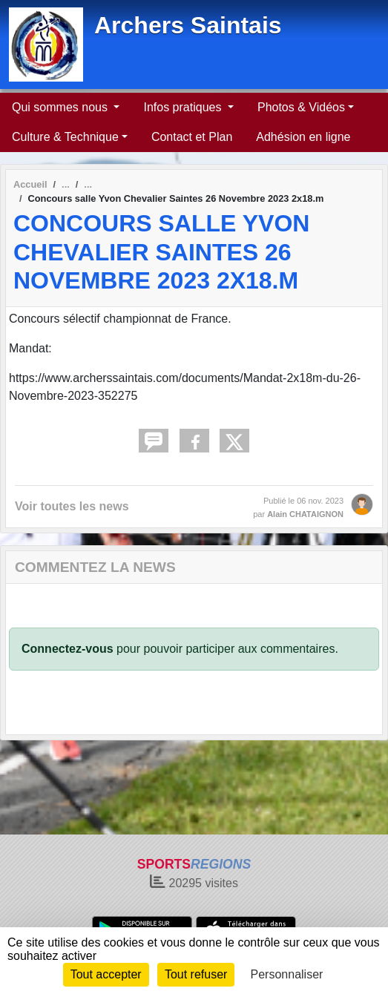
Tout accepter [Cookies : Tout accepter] (106, 974)
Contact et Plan (191, 137)
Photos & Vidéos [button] (301, 107)
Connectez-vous (68, 648)
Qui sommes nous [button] (61, 107)
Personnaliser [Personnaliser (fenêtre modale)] (287, 974)
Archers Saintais (188, 25)
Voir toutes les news (72, 506)
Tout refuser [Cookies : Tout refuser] (196, 974)
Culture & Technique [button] (65, 137)
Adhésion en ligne (303, 137)
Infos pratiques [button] (183, 107)
